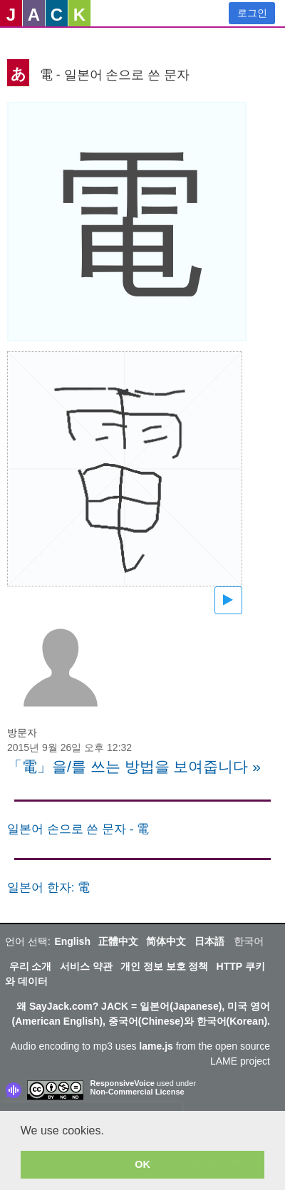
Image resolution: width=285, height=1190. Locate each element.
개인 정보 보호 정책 (164, 966)
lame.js (155, 1046)
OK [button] (142, 1164)
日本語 (209, 941)
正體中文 (118, 941)
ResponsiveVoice (122, 1083)
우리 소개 (30, 966)
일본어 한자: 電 (48, 887)
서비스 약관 (86, 966)
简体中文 (166, 941)
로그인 (252, 13)
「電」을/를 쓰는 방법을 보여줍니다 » (134, 766)
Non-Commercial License (137, 1091)
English (72, 941)
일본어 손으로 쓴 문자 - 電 (78, 829)
